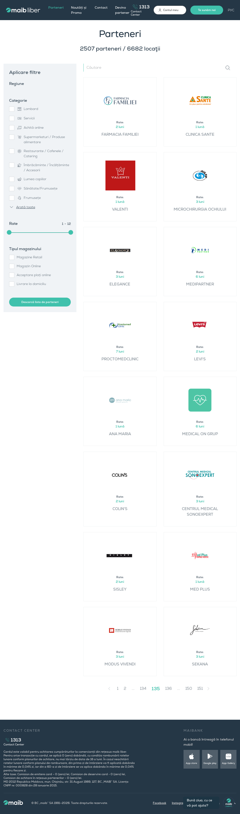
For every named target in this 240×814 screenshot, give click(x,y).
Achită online (30, 128)
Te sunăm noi (207, 10)
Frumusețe (29, 198)
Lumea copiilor (31, 179)
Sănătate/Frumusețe (37, 188)
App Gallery (228, 763)
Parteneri (56, 7)
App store (191, 763)
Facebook (159, 803)
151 (200, 688)
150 (188, 688)
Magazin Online (29, 266)
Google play (210, 763)
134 (143, 688)
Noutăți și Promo (78, 10)
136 (168, 688)
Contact (101, 7)
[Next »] (212, 688)
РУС (231, 10)
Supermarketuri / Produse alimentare (41, 139)
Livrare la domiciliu (31, 284)
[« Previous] (110, 688)
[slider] (9, 232)
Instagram (179, 803)
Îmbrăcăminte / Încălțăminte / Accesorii (43, 167)
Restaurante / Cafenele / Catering (40, 153)
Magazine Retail (29, 257)
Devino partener (122, 10)
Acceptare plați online (34, 275)
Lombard (27, 109)
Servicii (26, 118)
